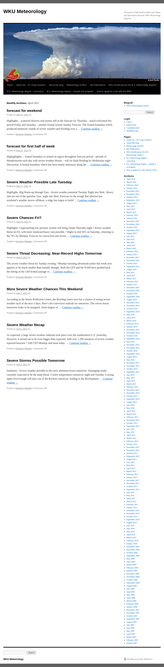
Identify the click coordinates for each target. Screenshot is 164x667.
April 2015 (131, 381)
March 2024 (131, 182)
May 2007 (131, 631)
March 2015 (131, 384)
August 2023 (132, 203)
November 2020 (133, 290)
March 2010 (131, 537)
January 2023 (132, 218)
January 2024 (132, 188)
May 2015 (131, 378)
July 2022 (130, 236)
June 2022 (131, 239)
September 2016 (133, 354)
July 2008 (130, 589)
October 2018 (132, 336)
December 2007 (133, 610)
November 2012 (133, 450)
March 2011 (131, 501)
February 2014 (132, 417)
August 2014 (132, 402)
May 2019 (131, 314)
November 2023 (133, 194)
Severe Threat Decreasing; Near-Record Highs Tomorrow (54, 253)
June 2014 (131, 405)
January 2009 (132, 571)
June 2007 (131, 628)
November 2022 (133, 224)
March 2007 (131, 637)
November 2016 (133, 348)
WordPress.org (132, 131)
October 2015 (132, 369)
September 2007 (133, 619)
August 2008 (132, 586)
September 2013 (133, 426)
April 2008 (131, 598)
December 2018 (133, 330)
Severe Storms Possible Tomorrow (36, 360)
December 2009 (133, 546)
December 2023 (133, 191)
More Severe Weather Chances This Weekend (45, 289)
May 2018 (131, 342)
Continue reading (92, 128)
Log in (129, 122)
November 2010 (133, 513)
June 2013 (131, 429)
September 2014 (133, 399)
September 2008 (133, 583)
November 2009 (133, 549)
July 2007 (130, 625)
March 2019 (131, 321)
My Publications (97, 85)
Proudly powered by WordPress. (140, 659)
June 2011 (131, 492)
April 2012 (131, 468)
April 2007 (131, 634)
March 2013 (131, 438)
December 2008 (133, 574)
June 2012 (131, 462)
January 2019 (132, 327)
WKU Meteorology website (138, 106)
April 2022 (131, 245)
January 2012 (132, 477)
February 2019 (132, 324)
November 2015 (133, 366)
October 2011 (132, 486)
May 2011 (131, 495)
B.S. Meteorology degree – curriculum (25, 91)
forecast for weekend (24, 110)
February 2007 (132, 640)
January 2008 (132, 607)
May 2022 (131, 242)
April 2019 (131, 318)
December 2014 (133, 390)
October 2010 (132, 516)
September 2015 (133, 372)
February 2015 (132, 387)
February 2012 (132, 474)
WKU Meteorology (25, 11)
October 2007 (132, 616)
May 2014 (131, 408)
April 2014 (131, 411)
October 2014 (132, 396)
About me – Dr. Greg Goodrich (31, 85)
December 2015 (133, 363)
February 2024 (132, 185)
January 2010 (132, 543)
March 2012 (131, 471)
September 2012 (133, 456)
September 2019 (133, 311)
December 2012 (133, 447)
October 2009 (132, 553)
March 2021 (131, 278)
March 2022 (131, 248)
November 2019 (133, 305)
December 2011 (133, 480)
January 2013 (132, 444)
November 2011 (133, 483)
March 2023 (131, 212)
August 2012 (132, 459)
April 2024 (131, 179)
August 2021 (132, 269)
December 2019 (133, 302)
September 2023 (133, 200)
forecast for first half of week (31, 146)
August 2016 (132, 357)
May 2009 (131, 559)
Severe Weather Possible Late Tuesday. (39, 182)
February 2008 (132, 604)
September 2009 (133, 556)
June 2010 (131, 528)
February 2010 (132, 540)
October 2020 (132, 293)
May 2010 (131, 531)
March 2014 (131, 414)
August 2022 (132, 233)
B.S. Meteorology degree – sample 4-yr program (70, 91)
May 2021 (131, 272)
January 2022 (132, 254)
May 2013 (131, 432)
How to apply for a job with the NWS (114, 91)
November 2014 (133, 393)
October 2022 (132, 227)
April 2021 (131, 275)
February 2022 (132, 251)
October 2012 (132, 453)
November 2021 (133, 260)
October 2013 (132, 423)
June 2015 (131, 375)
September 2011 (133, 489)
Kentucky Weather (24, 134)
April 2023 (131, 209)
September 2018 (133, 339)
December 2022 (133, 221)
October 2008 (132, 580)
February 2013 (132, 441)
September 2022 (133, 230)
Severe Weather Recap (26, 325)
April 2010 (131, 534)
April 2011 (131, 498)
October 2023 (132, 197)
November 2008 (133, 577)
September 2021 (133, 266)
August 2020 (132, 299)
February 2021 (132, 281)
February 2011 (132, 504)
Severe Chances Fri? (24, 218)
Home (10, 85)
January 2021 (132, 284)
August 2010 (132, 522)
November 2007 (133, 613)
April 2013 (131, 435)
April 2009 (131, 562)
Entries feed (131, 125)
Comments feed (133, 128)
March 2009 (131, 565)
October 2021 (132, 263)
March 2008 (131, 601)
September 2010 (133, 519)
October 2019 (132, 308)
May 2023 (131, 206)
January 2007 (132, 643)
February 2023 (132, 215)
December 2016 (133, 345)
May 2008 (131, 595)
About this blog (56, 85)
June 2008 (131, 592)
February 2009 (132, 568)
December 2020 (133, 287)
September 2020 (133, 296)
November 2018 (133, 333)
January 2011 (132, 507)
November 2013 (133, 420)
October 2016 (132, 351)
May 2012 (131, 465)
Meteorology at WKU (77, 85)
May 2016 (131, 360)
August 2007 (132, 622)
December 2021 (133, 257)
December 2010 (133, 510)
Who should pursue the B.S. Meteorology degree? (133, 85)
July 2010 (130, 525)
